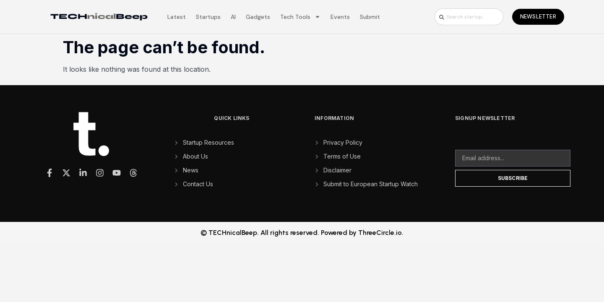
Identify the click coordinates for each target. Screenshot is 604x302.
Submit (370, 17)
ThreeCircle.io (380, 233)
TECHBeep (99, 16)
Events (340, 17)
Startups (208, 17)
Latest (176, 17)
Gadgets (258, 17)
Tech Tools (300, 17)
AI (233, 17)
